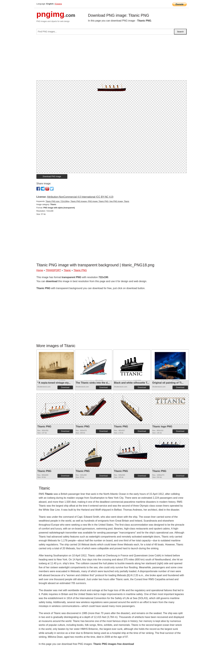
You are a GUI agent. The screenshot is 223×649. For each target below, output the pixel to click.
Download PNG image (52, 176)
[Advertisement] (111, 58)
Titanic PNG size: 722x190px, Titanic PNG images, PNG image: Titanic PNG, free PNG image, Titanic (87, 201)
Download (65, 387)
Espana (58, 4)
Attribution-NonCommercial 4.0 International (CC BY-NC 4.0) (80, 197)
